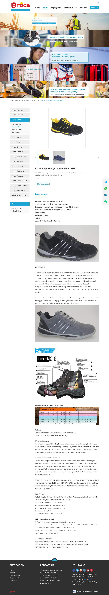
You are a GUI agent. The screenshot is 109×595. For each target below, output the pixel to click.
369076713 (48, 583)
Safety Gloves (17, 147)
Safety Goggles (17, 152)
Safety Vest (16, 142)
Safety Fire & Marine (19, 185)
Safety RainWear (18, 171)
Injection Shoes (17, 124)
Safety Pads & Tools (19, 181)
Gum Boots (16, 132)
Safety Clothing (92, 582)
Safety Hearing (17, 166)
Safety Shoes (25, 101)
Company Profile (56, 8)
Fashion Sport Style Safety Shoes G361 (52, 101)
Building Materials (19, 195)
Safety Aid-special (18, 190)
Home (37, 8)
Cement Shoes (35, 101)
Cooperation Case (70, 8)
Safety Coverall (17, 115)
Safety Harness (17, 161)
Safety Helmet (17, 110)
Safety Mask (16, 137)
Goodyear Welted (18, 129)
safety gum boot (17, 208)
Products (45, 8)
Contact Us (83, 8)
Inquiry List (94, 8)
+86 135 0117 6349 (54, 580)
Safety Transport (18, 176)
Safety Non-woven (19, 156)
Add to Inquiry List (42, 184)
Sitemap (91, 577)
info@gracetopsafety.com (54, 570)
